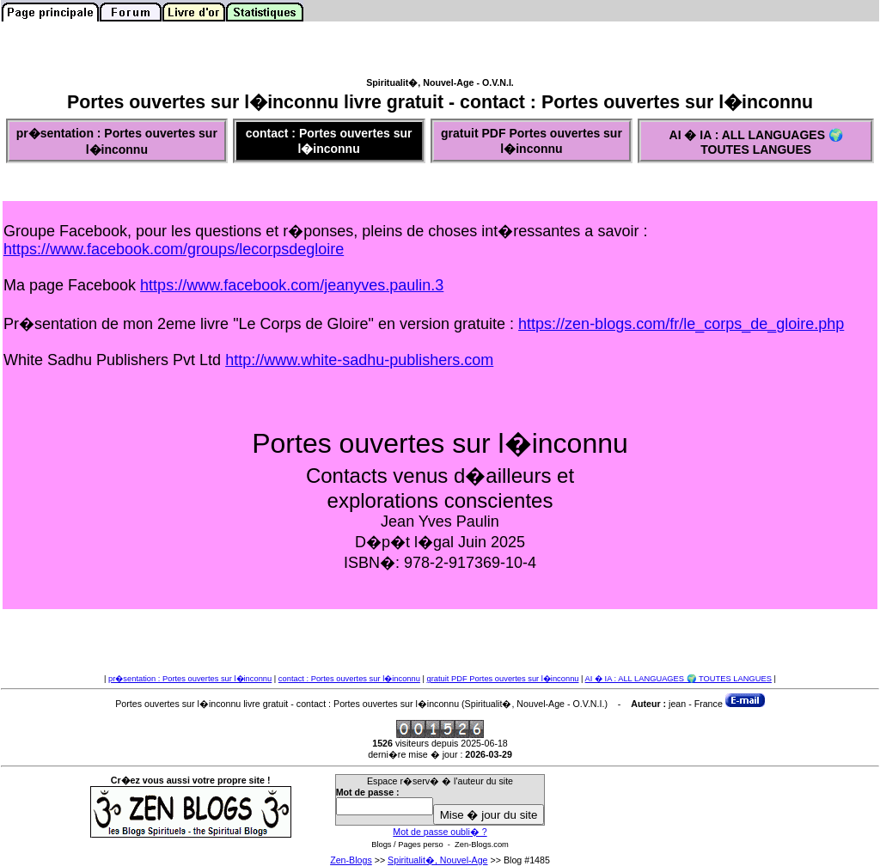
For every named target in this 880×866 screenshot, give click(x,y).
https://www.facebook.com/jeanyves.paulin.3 (291, 285)
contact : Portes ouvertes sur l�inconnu (349, 678)
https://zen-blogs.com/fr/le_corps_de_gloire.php (681, 323)
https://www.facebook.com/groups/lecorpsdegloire (173, 249)
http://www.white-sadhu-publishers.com (359, 360)
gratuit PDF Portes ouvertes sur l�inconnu (503, 678)
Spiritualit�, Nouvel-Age (437, 860)
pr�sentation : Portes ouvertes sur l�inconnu (190, 678)
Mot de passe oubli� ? (439, 831)
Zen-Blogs (351, 860)
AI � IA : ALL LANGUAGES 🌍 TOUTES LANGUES (678, 678)
